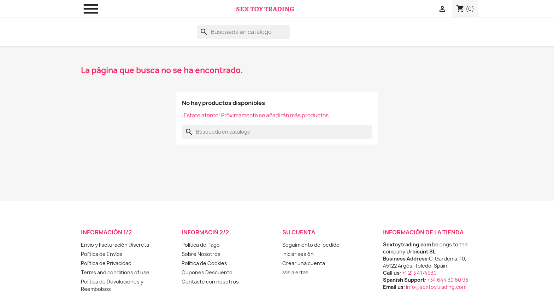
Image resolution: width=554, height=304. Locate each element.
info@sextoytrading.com (436, 286)
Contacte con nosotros (210, 281)
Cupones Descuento (207, 272)
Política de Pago (201, 244)
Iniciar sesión (298, 254)
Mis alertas (295, 272)
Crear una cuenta (303, 263)
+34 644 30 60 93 (447, 279)
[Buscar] (243, 32)
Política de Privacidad (106, 263)
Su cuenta (298, 232)
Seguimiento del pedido (311, 244)
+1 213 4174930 (419, 272)
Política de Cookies (204, 263)
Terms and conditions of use (115, 272)
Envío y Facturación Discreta (115, 244)
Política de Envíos (102, 254)
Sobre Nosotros (201, 254)
